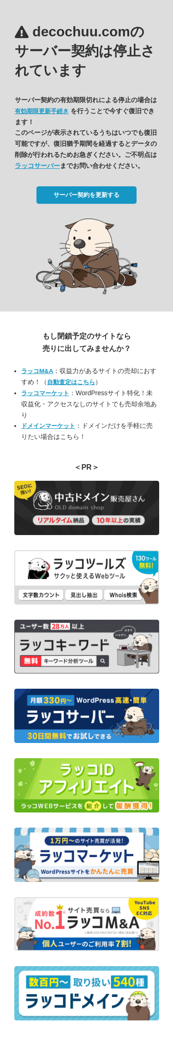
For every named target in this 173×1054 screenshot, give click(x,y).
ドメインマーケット (48, 425)
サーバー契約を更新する (86, 194)
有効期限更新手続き (42, 111)
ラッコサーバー (37, 165)
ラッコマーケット (45, 393)
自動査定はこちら (71, 382)
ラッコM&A (37, 371)
